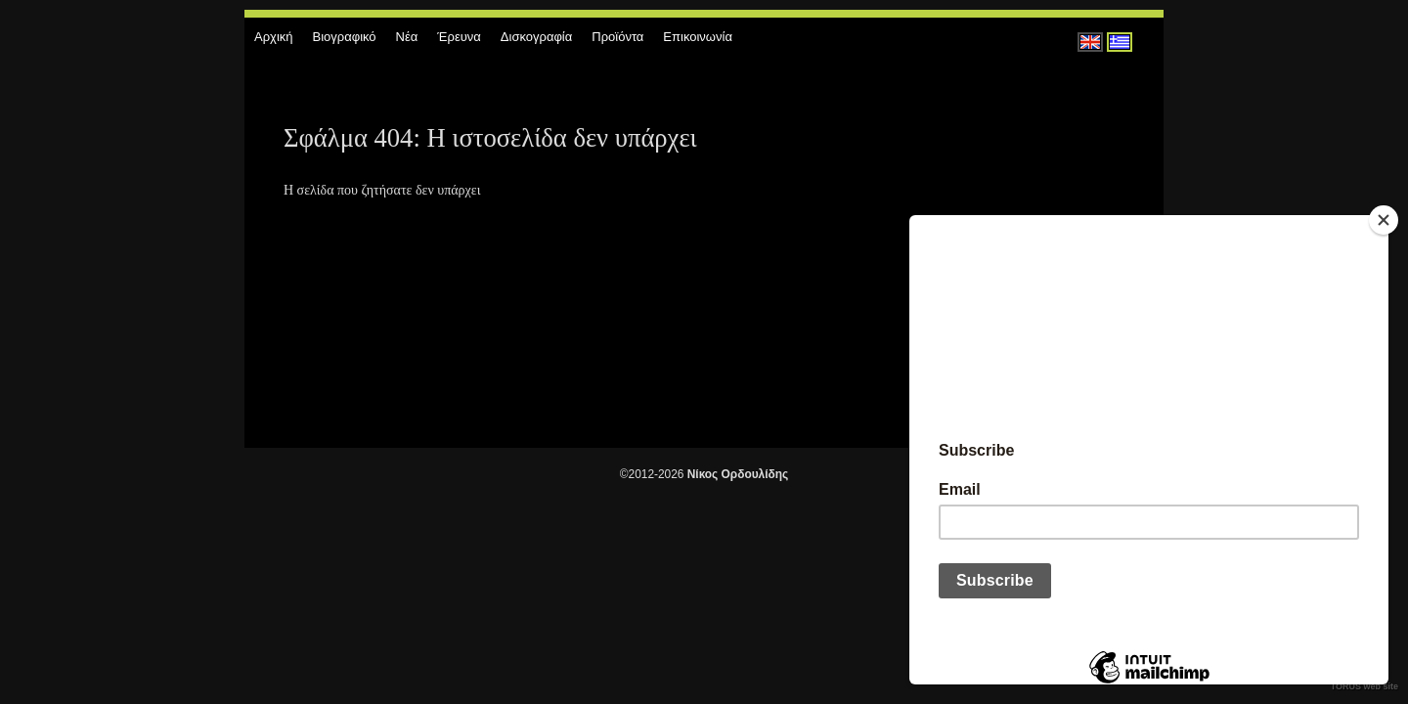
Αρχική (273, 36)
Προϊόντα (617, 36)
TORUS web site (1364, 686)
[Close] (1383, 220)
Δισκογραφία (536, 36)
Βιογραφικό (344, 36)
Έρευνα (459, 36)
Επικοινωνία (697, 36)
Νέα (407, 36)
